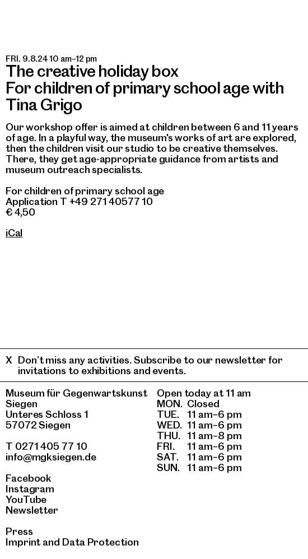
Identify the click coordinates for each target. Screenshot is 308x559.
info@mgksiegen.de (51, 457)
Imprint (23, 542)
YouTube (26, 499)
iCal (14, 233)
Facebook (29, 478)
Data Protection (100, 542)
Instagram (30, 489)
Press (19, 531)
